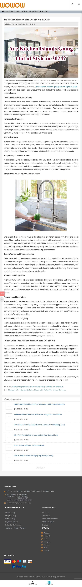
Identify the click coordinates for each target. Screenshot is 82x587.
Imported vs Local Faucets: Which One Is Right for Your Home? (38, 414)
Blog (11, 11)
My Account (33, 583)
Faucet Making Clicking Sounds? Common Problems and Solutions (39, 404)
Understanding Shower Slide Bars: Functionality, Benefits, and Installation (37, 387)
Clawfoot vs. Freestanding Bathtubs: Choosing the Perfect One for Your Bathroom (37, 390)
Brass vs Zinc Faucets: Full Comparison (29, 445)
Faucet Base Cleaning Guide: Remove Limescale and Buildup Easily (39, 425)
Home (5, 11)
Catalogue (49, 583)
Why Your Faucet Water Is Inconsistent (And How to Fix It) (36, 435)
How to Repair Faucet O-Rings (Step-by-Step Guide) (33, 456)
